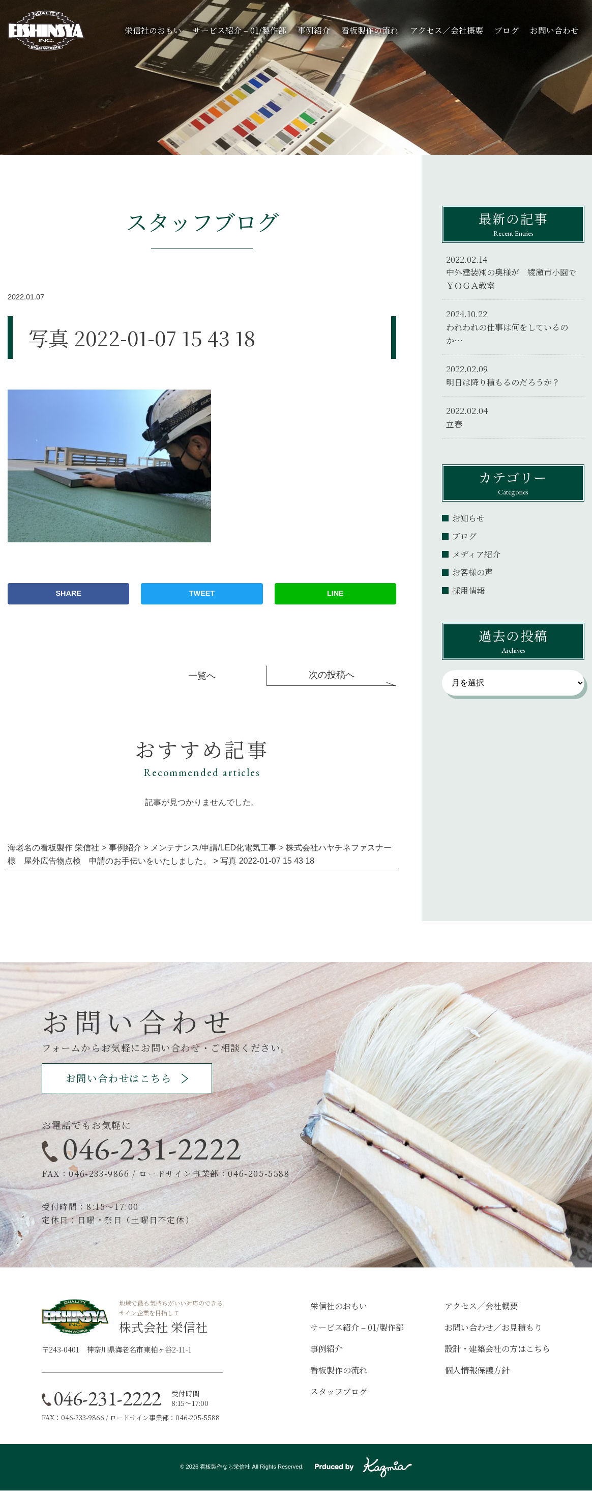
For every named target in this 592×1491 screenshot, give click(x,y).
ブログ (506, 30)
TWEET (202, 593)
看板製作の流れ (369, 30)
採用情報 (468, 590)
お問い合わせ (554, 30)
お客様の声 (472, 572)
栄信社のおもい (153, 30)
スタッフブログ (338, 1391)
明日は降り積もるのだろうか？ (503, 382)
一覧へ (202, 676)
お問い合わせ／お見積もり (493, 1327)
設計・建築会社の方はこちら (497, 1349)
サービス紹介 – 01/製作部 (239, 30)
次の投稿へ (331, 675)
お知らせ (468, 518)
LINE (335, 593)
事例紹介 (314, 30)
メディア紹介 (476, 554)
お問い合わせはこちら (122, 1078)
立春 (454, 424)
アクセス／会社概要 (446, 30)
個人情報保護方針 (477, 1370)
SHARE (68, 593)
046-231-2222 (152, 1149)
